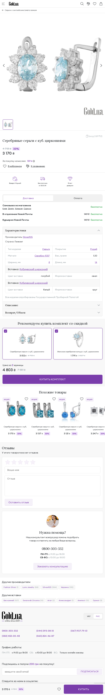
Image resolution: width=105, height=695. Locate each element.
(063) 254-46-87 (45, 636)
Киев (5, 208)
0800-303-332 (52, 548)
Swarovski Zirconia (33, 600)
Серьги (46, 249)
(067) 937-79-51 (79, 630)
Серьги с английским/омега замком (21, 10)
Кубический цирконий (33, 269)
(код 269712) (95, 136)
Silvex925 (28, 237)
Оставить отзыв (18, 502)
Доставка (28, 198)
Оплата (78, 198)
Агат (51, 600)
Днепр (11, 208)
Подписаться (89, 671)
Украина (67, 587)
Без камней (11, 600)
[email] (41, 672)
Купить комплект (52, 379)
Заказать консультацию (52, 566)
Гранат (97, 600)
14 (96, 262)
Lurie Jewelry (30, 587)
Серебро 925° (42, 255)
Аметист (83, 600)
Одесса (27, 208)
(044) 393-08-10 (45, 630)
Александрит (66, 600)
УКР (88, 616)
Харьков (18, 208)
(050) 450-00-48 (11, 636)
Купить (83, 689)
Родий (93, 249)
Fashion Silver (11, 587)
